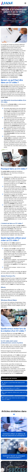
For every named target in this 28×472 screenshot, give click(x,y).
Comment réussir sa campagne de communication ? (14, 457)
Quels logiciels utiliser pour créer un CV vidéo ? (14, 393)
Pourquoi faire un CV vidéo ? (11, 388)
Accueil (14, 18)
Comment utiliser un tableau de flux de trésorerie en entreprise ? (14, 435)
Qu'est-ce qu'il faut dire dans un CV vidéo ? (13, 383)
